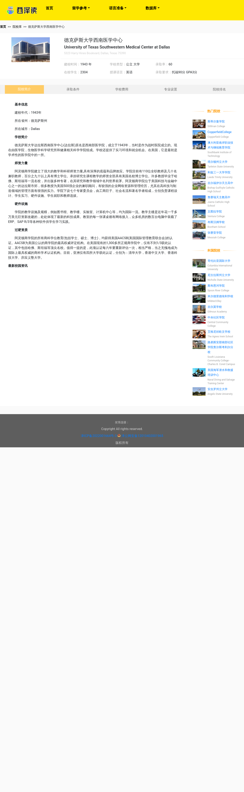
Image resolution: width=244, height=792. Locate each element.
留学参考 (79, 8)
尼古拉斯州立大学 (219, 275)
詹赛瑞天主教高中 (219, 197)
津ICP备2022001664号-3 (99, 436)
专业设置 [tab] (170, 89)
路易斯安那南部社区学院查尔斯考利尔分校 (220, 347)
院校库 (17, 27)
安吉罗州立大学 (218, 389)
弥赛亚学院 (215, 232)
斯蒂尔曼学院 (216, 121)
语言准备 (116, 8)
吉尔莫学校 (215, 306)
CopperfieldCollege (220, 132)
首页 (49, 8)
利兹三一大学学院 (219, 172)
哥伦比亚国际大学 (219, 260)
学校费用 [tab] (121, 89)
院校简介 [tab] (24, 89)
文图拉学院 (215, 211)
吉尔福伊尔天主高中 (220, 183)
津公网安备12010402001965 (142, 436)
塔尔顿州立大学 (218, 161)
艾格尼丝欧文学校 (219, 331)
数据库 (151, 8)
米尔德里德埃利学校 (220, 296)
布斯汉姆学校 (216, 222)
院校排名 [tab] (219, 89)
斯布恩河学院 (216, 285)
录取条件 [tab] (73, 89)
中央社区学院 (216, 317)
